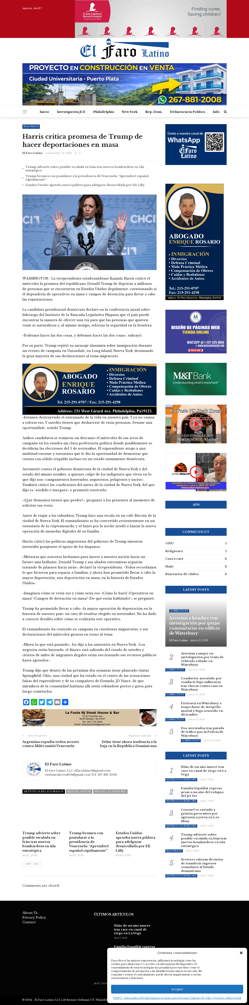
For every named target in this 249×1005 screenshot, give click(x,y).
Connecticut (179, 610)
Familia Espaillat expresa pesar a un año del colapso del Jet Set (202, 792)
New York (130, 112)
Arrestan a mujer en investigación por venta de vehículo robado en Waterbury (202, 659)
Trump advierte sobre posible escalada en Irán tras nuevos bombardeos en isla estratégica (204, 840)
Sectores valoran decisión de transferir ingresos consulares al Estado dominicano (202, 865)
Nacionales (174, 851)
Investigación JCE (71, 112)
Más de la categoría (110, 791)
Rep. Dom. (153, 112)
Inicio (44, 112)
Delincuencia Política (187, 112)
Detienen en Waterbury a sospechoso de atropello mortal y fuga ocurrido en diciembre (202, 708)
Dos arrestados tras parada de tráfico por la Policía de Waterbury (202, 732)
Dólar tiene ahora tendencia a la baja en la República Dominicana (128, 744)
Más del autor (79, 791)
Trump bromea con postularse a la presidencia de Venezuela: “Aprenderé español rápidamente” (89, 841)
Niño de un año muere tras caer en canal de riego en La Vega (203, 770)
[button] (241, 953)
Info (216, 112)
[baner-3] (89, 389)
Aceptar (177, 989)
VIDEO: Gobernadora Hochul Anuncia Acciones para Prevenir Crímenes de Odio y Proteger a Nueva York (177, 998)
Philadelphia (103, 112)
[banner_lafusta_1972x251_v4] (89, 717)
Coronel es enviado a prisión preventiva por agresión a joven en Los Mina (200, 815)
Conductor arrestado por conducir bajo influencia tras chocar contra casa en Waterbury (202, 684)
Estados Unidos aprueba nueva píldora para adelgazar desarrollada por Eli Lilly (85, 185)
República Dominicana (181, 779)
